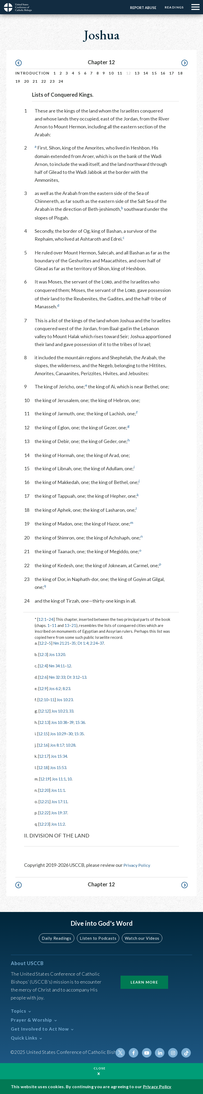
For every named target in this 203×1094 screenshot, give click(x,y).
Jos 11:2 (59, 822)
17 (171, 73)
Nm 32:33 (58, 676)
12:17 (44, 755)
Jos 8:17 (58, 744)
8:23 (68, 688)
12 (71, 665)
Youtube (148, 1051)
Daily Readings (58, 936)
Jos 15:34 (60, 755)
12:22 (44, 811)
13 (137, 73)
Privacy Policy (137, 864)
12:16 (43, 744)
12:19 (45, 777)
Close (100, 1068)
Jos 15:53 (59, 766)
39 (73, 721)
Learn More (144, 980)
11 (119, 73)
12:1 (42, 619)
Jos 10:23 (66, 699)
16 (162, 73)
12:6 (43, 676)
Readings (173, 7)
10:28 (73, 744)
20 (26, 81)
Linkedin (161, 1051)
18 (180, 73)
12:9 (43, 688)
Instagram (173, 1051)
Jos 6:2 (56, 688)
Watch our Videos (139, 936)
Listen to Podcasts (97, 936)
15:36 (83, 721)
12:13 (44, 721)
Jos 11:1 (60, 777)
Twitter (123, 1051)
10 (111, 73)
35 (75, 643)
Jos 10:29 (59, 732)
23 (52, 81)
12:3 (43, 654)
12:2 (43, 643)
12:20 (44, 789)
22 (43, 81)
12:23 (44, 822)
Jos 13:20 (58, 654)
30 (72, 732)
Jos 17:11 (61, 800)
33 (73, 710)
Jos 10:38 (60, 721)
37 (106, 643)
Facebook (135, 1051)
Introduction (32, 73)
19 (17, 81)
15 (154, 73)
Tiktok (186, 1051)
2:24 (97, 643)
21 (35, 81)
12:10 (44, 699)
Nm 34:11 (58, 665)
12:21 (45, 800)
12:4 (43, 665)
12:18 (43, 766)
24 (60, 81)
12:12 (45, 710)
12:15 (43, 732)
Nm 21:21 (62, 643)
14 (145, 73)
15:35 (82, 732)
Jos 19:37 (60, 811)
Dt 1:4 (85, 643)
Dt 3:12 (75, 676)
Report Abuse (141, 8)
